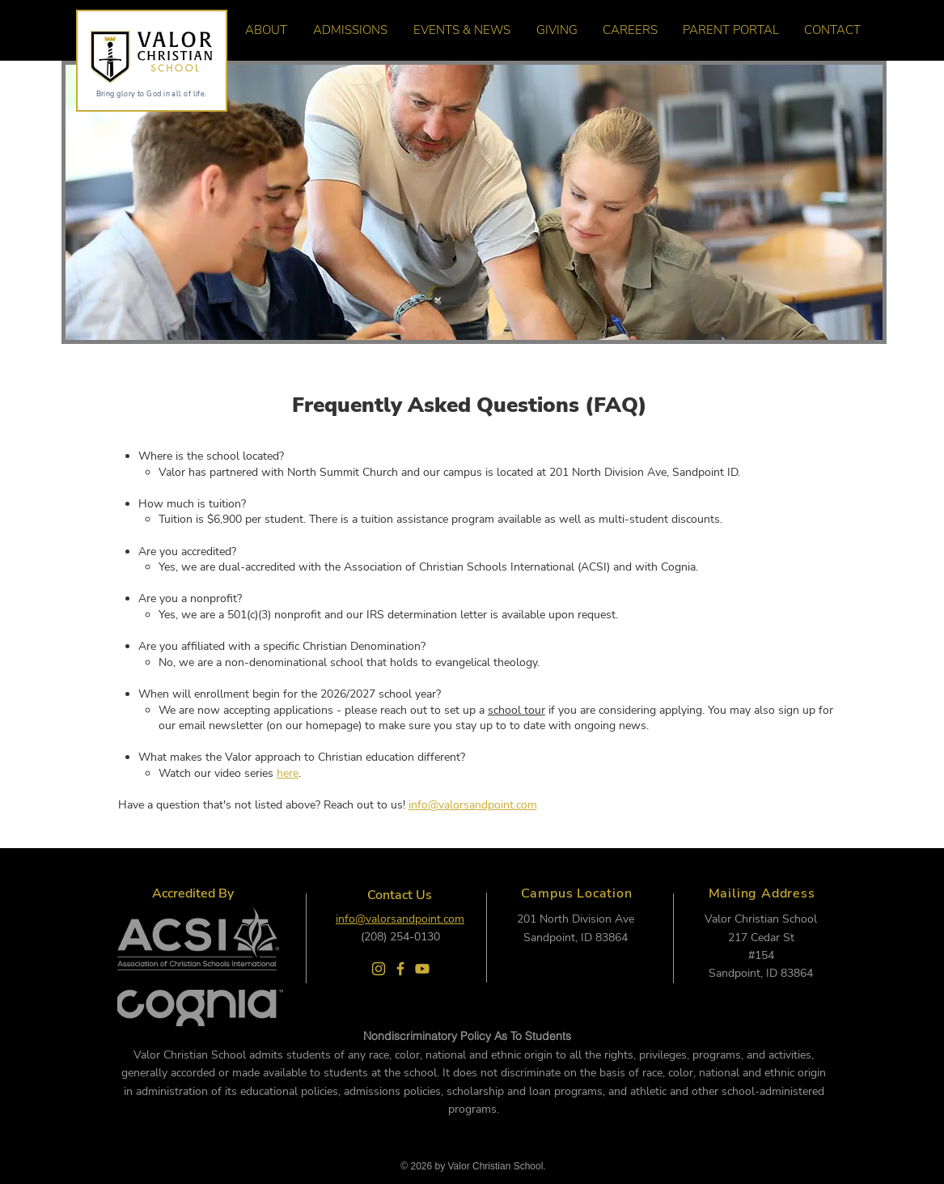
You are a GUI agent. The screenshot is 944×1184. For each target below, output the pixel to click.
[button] (261, 30)
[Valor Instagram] (378, 969)
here (287, 773)
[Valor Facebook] (400, 969)
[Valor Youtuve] (422, 969)
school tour (516, 710)
